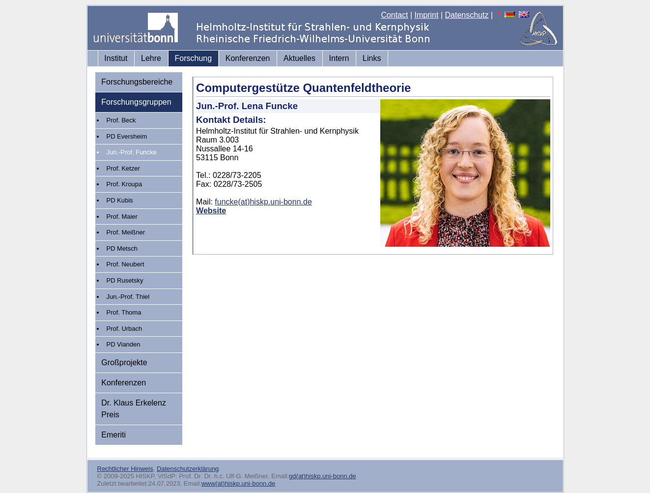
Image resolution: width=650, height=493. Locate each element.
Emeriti (113, 435)
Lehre (151, 58)
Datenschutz (467, 15)
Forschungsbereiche (136, 82)
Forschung (193, 58)
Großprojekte (124, 362)
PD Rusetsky (125, 280)
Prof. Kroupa (124, 184)
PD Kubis (120, 200)
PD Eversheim (127, 136)
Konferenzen (248, 58)
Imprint (427, 15)
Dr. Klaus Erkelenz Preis (133, 409)
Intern (339, 58)
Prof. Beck (121, 120)
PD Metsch (122, 248)
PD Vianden (124, 344)
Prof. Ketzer (123, 168)
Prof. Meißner (126, 232)
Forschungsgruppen (136, 102)
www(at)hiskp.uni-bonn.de (238, 483)
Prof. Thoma (124, 312)
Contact (394, 15)
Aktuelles (299, 58)
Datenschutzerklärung (188, 468)
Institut (115, 58)
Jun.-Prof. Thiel (128, 296)
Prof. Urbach (124, 328)
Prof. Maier (122, 216)
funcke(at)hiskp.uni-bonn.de (263, 202)
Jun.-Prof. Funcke (132, 152)
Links (372, 58)
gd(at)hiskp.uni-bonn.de (322, 476)
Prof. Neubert (125, 264)
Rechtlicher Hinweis (125, 468)
